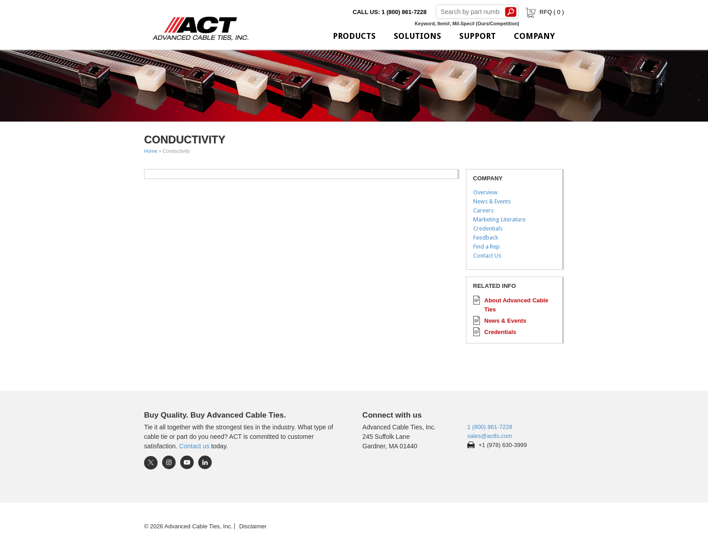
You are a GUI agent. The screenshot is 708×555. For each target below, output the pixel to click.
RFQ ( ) (544, 12)
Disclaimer (253, 526)
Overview (485, 192)
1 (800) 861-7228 (489, 426)
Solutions (417, 36)
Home (150, 151)
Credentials (488, 228)
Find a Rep (486, 246)
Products (354, 36)
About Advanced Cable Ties (516, 305)
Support (477, 36)
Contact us (194, 446)
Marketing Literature (499, 219)
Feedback (485, 237)
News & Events (492, 201)
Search (511, 12)
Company (534, 36)
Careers (483, 210)
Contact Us (487, 255)
